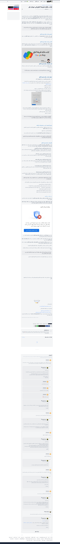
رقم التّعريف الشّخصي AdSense (28, 522)
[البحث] (8, 1)
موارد (21, 1)
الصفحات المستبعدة (27, 537)
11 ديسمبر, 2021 (44, 368)
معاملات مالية (34, 323)
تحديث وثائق (10, 537)
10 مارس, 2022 (47, 492)
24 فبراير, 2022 (47, 433)
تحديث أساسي (15, 537)
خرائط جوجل (12, 538)
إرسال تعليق (37, 531)
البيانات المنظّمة (33, 537)
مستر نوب (43, 520)
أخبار (48, 537)
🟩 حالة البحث (26, 1)
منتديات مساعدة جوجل (29, 540)
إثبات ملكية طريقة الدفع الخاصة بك (45, 306)
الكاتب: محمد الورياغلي (45, 323)
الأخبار (41, 1)
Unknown (44, 381)
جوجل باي (41, 323)
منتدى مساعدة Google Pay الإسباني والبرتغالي (43, 312)
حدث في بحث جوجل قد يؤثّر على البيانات (31, 538)
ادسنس (37, 537)
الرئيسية (44, 1)
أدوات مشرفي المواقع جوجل (43, 537)
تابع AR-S (36, 301)
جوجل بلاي (38, 323)
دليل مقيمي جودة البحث (49, 540)
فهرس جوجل (43, 540)
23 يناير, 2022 (44, 420)
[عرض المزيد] (33, 326)
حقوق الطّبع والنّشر (22, 538)
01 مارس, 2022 (44, 461)
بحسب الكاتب (31, 1)
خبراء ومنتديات (16, 538)
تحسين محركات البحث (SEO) (48, 538)
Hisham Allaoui (46, 511)
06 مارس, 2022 (44, 382)
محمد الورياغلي (44, 367)
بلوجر (19, 537)
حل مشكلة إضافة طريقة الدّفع (45, 310)
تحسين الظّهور (37, 1)
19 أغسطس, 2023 (47, 512)
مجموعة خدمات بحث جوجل (37, 540)
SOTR (51, 537)
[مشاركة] (22, 9)
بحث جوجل (22, 537)
